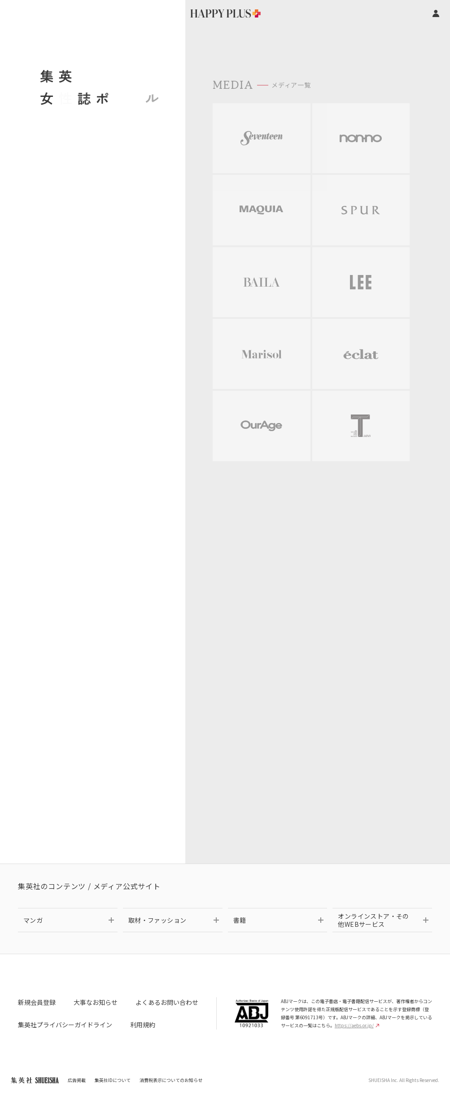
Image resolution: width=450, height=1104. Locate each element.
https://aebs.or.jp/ (357, 1025)
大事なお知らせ (96, 1002)
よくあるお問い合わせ (166, 1002)
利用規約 (142, 1024)
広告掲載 (77, 1080)
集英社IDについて (113, 1080)
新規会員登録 (37, 1002)
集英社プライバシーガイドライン (65, 1024)
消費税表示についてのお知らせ (171, 1080)
